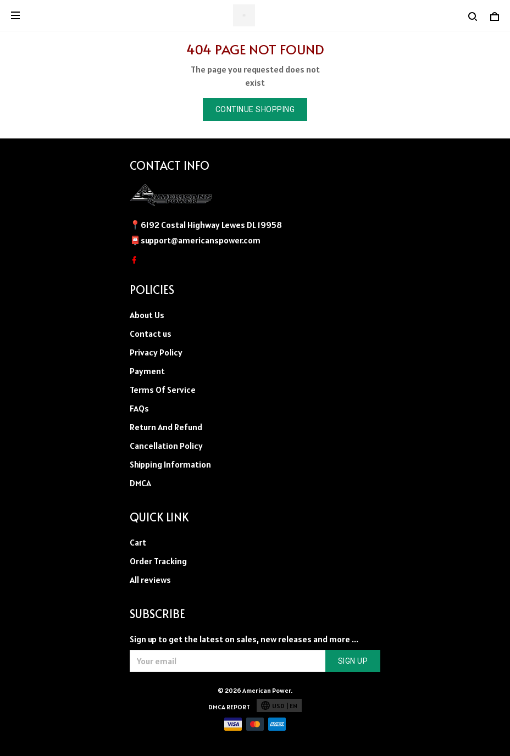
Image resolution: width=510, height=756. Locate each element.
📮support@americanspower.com (195, 240)
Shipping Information (170, 464)
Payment (147, 370)
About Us (147, 314)
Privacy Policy (156, 352)
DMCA (140, 482)
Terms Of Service (163, 389)
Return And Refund (166, 426)
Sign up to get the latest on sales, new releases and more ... (244, 638)
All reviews (150, 579)
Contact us (150, 333)
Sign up (353, 661)
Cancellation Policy (166, 445)
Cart (138, 542)
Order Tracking (158, 560)
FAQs (139, 408)
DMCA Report (229, 707)
